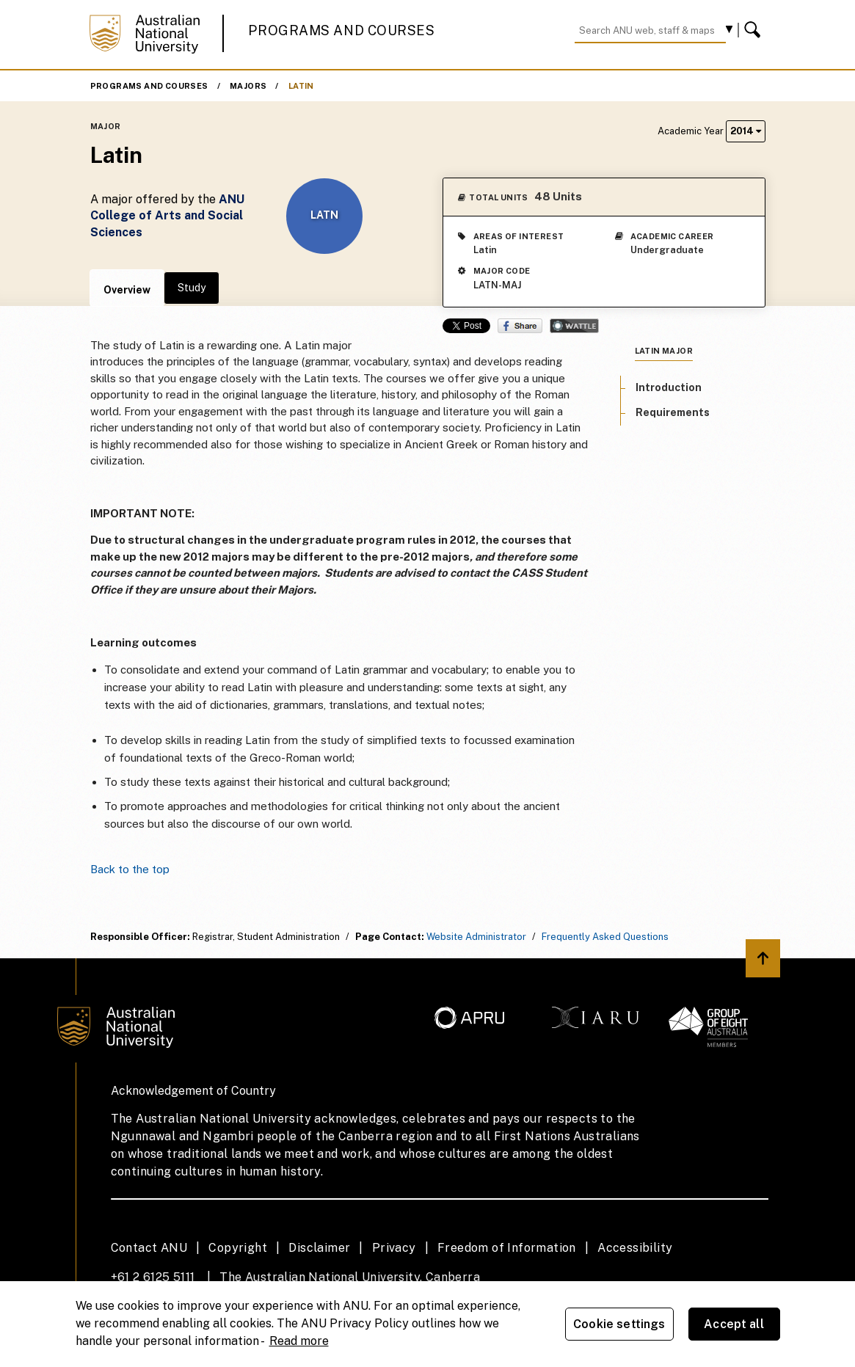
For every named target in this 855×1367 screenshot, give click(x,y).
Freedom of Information (506, 1248)
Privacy (394, 1248)
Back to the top (130, 869)
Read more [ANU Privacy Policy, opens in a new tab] (299, 1341)
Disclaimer (319, 1248)
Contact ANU (149, 1248)
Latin (301, 85)
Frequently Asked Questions (605, 936)
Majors (248, 85)
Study (191, 288)
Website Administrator (476, 936)
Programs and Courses (341, 30)
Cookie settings (619, 1324)
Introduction (669, 387)
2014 (745, 130)
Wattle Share (574, 325)
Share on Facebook (520, 325)
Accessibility (634, 1248)
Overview (126, 290)
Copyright (237, 1248)
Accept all (734, 1324)
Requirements (673, 412)
